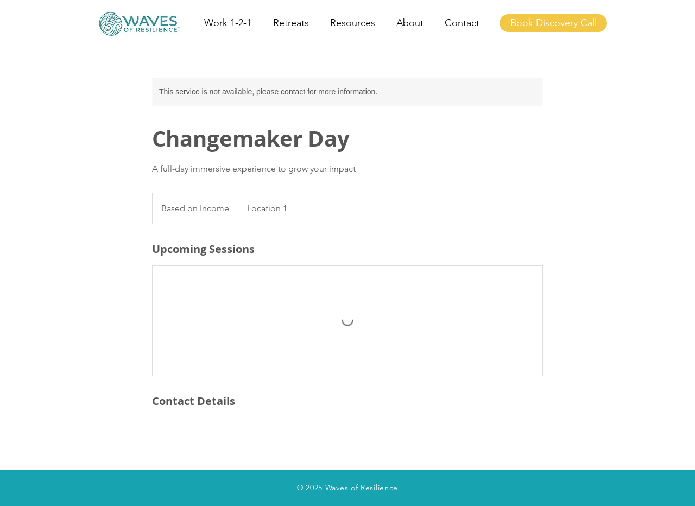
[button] (230, 23)
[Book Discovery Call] (553, 23)
